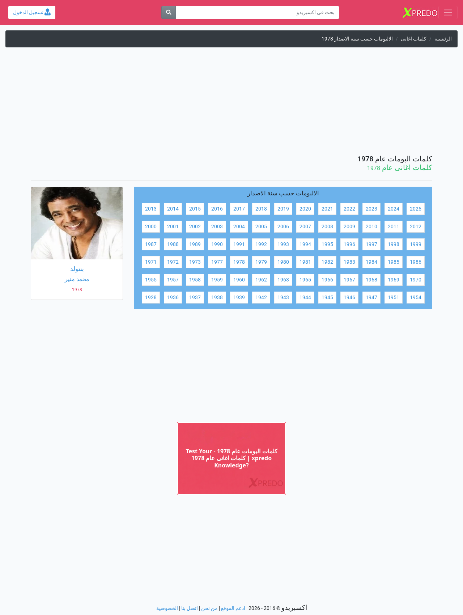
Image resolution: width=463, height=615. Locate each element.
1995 (327, 244)
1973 (195, 262)
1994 (305, 244)
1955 (151, 280)
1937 (195, 297)
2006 (283, 227)
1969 (393, 280)
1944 (305, 297)
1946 (349, 297)
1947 (371, 297)
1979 (261, 262)
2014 (173, 209)
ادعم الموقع (233, 608)
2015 (195, 209)
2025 (415, 209)
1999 (415, 244)
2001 (173, 227)
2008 (327, 227)
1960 (239, 280)
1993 (283, 244)
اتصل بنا (189, 608)
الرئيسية (443, 39)
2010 (371, 227)
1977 (217, 262)
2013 (151, 209)
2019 (283, 209)
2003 (217, 227)
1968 (371, 280)
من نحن (209, 608)
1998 (393, 244)
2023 (371, 209)
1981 (305, 262)
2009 (349, 227)
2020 (305, 209)
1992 (261, 244)
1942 (261, 297)
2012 (415, 227)
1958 (195, 280)
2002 (195, 227)
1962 (261, 280)
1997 (371, 244)
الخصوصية (167, 608)
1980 (283, 262)
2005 (261, 227)
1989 (195, 244)
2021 (327, 209)
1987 (151, 244)
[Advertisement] (231, 103)
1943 (283, 297)
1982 (327, 262)
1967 (349, 280)
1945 (327, 297)
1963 (283, 280)
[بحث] (168, 12)
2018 (261, 209)
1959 (217, 280)
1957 (173, 280)
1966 (327, 280)
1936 (173, 297)
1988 (173, 244)
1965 (305, 280)
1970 (415, 280)
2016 (217, 209)
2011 (393, 227)
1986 (415, 262)
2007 (305, 227)
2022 (349, 209)
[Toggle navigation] (448, 12)
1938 (217, 297)
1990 (217, 244)
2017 (239, 209)
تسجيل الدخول (32, 12)
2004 (239, 227)
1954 (415, 297)
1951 (393, 297)
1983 (349, 262)
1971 (151, 262)
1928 (151, 297)
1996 (349, 244)
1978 (239, 262)
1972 (173, 262)
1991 (239, 244)
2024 (393, 209)
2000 (151, 227)
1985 (393, 262)
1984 (371, 262)
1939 (239, 297)
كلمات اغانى (413, 39)
